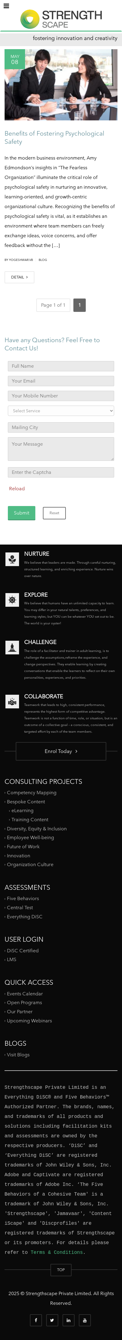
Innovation (18, 855)
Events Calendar (25, 993)
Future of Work (23, 846)
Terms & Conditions (56, 1252)
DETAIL (19, 277)
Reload (17, 488)
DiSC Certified (23, 951)
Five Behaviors (23, 898)
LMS (11, 959)
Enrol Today (61, 751)
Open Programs (24, 1002)
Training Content (29, 819)
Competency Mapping (31, 792)
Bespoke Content (26, 802)
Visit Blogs (18, 1054)
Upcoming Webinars (29, 1020)
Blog (43, 260)
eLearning (22, 810)
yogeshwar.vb (21, 260)
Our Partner (20, 1011)
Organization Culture (30, 864)
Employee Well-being (30, 837)
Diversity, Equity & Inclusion (37, 829)
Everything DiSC (25, 917)
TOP (61, 1269)
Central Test (20, 907)
